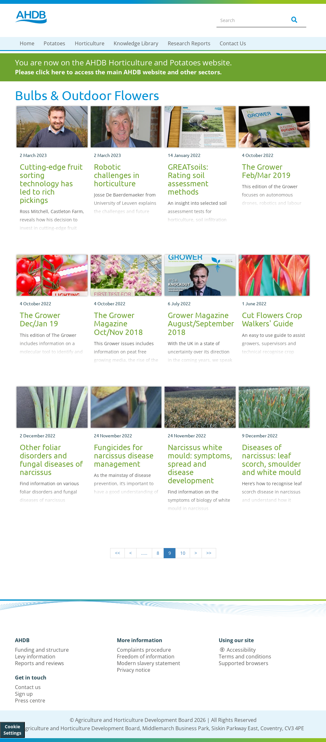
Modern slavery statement (148, 663)
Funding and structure (42, 649)
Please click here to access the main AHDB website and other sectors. (118, 72)
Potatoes (54, 43)
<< (117, 553)
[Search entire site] (247, 20)
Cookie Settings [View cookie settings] (12, 729)
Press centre (30, 700)
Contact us (28, 687)
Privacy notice (133, 669)
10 (182, 553)
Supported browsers (243, 663)
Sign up (24, 693)
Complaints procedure (144, 649)
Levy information (35, 656)
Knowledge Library (136, 43)
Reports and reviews (39, 663)
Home (27, 43)
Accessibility (241, 649)
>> (208, 553)
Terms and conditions (245, 656)
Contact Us (233, 43)
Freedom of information (145, 656)
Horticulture (89, 43)
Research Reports (189, 43)
